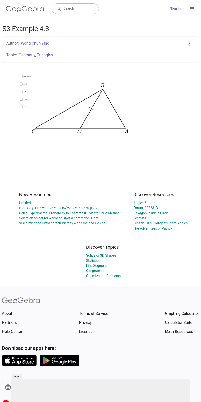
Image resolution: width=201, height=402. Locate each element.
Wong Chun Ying (35, 43)
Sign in (175, 8)
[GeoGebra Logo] (25, 9)
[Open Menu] (192, 9)
